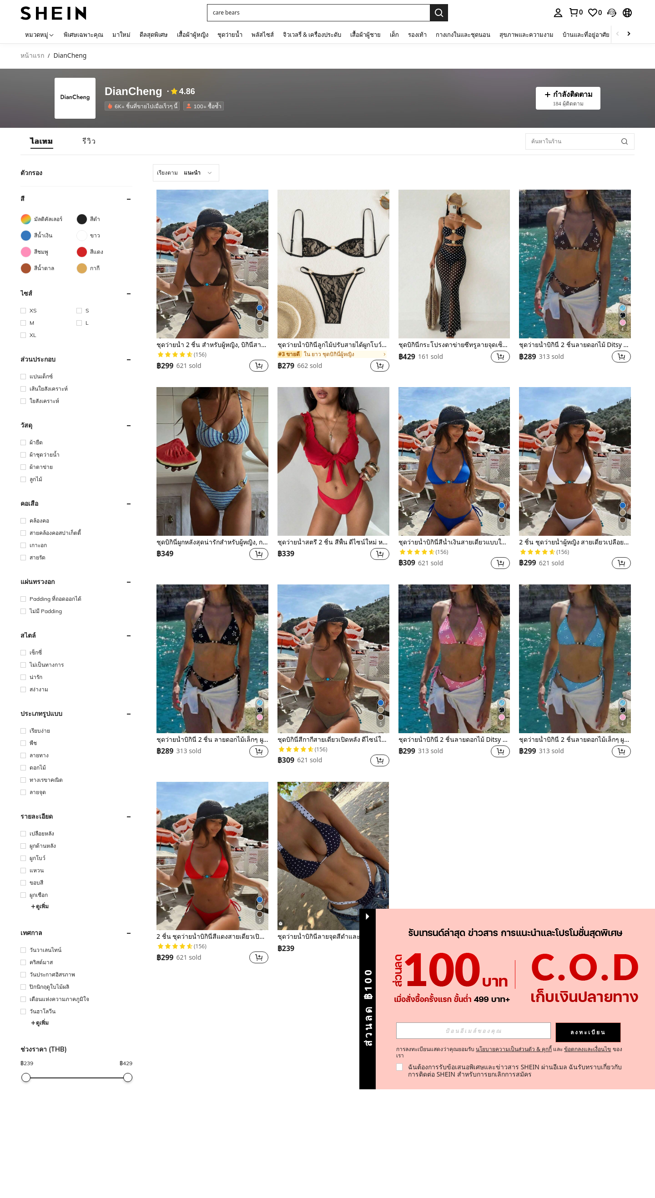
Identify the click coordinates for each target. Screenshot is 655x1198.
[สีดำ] (104, 219)
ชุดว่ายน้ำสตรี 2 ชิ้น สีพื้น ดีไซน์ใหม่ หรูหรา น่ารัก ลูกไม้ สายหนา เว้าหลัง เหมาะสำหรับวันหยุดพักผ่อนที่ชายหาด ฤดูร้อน (333, 542)
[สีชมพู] (48, 252)
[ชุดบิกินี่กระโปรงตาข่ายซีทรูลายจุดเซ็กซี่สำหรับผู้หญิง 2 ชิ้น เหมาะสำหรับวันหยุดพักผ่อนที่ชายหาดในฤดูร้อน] (454, 264)
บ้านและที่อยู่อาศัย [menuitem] (586, 34)
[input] (473, 1030)
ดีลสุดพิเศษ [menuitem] (154, 34)
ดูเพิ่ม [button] (39, 906)
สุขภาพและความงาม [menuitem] (526, 34)
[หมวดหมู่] (39, 34)
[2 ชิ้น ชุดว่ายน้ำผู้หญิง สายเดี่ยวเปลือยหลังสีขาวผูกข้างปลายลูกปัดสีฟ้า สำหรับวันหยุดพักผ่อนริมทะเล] (575, 461)
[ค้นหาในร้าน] (580, 141)
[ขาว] (104, 235)
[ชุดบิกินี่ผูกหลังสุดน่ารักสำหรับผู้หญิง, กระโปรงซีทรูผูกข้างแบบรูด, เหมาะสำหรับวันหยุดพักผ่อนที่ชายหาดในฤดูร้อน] (212, 461)
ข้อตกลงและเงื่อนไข (587, 1049)
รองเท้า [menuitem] (417, 34)
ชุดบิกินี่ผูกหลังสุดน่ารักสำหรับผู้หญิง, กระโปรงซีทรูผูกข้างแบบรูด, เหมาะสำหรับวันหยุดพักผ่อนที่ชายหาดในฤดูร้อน (212, 542)
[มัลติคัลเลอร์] (48, 219)
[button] (318, 12)
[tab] (41, 141)
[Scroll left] (618, 34)
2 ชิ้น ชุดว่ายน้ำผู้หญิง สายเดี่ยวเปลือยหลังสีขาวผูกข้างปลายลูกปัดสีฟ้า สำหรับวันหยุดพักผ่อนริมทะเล (575, 542)
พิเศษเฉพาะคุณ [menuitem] (83, 34)
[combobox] (186, 173)
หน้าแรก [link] (32, 56)
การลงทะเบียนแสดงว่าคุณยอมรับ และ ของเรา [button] (509, 1052)
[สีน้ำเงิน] (48, 235)
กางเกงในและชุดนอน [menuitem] (463, 34)
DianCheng (133, 91)
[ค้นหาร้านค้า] (624, 141)
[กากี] (104, 268)
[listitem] (144, 106)
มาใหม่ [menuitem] (121, 34)
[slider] (25, 1077)
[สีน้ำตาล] (48, 268)
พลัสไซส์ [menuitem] (263, 34)
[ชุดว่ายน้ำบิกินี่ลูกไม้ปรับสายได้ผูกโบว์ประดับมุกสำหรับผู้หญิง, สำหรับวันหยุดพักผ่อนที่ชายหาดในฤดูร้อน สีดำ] (333, 264)
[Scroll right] (628, 34)
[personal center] (558, 12)
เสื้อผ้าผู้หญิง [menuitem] (192, 34)
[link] (575, 12)
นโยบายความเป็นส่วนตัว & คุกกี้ (514, 1049)
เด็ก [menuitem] (394, 34)
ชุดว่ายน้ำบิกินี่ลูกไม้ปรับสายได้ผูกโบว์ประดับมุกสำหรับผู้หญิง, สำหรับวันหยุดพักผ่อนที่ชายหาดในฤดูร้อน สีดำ (333, 345)
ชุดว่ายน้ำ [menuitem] (229, 34)
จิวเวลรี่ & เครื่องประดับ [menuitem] (312, 34)
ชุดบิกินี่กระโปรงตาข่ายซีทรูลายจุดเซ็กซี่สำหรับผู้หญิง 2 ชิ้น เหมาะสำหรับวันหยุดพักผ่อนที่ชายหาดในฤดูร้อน (454, 345)
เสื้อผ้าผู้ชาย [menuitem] (365, 34)
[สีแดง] (104, 252)
